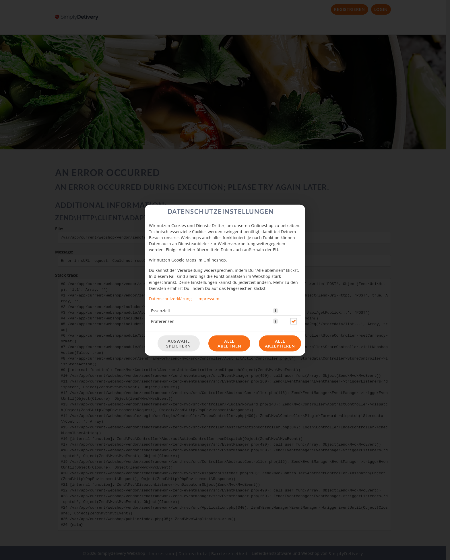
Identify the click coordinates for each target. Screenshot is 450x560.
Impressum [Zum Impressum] (208, 298)
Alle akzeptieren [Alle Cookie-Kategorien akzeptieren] (280, 343)
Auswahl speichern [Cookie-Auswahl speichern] (178, 343)
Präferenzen (162, 321)
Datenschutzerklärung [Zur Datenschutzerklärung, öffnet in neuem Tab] (170, 298)
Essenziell (160, 310)
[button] (275, 310)
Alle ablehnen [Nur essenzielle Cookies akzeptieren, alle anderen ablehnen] (229, 343)
